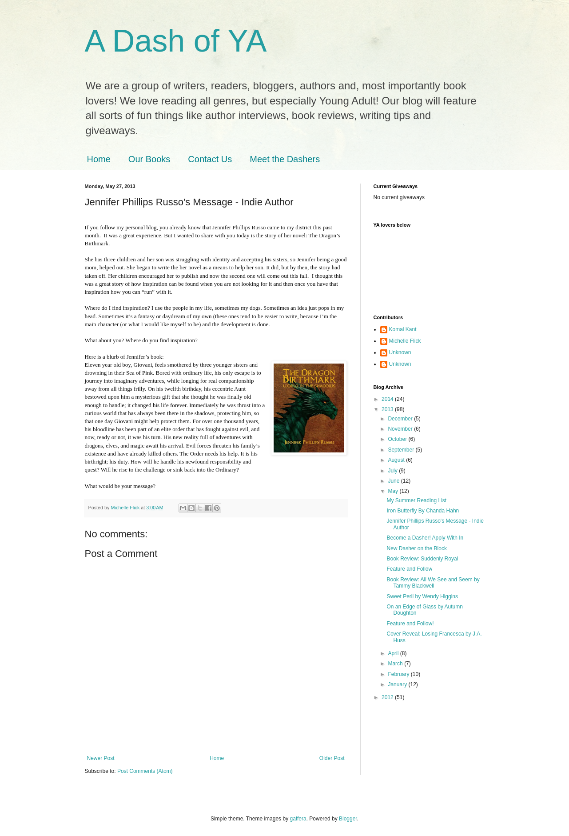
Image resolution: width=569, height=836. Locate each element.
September (401, 450)
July (393, 471)
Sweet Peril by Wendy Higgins (422, 596)
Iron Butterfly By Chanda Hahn (422, 511)
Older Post (332, 758)
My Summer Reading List (416, 500)
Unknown (400, 352)
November (401, 429)
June (394, 481)
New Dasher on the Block (416, 548)
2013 (388, 409)
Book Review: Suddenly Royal (422, 559)
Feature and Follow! (410, 623)
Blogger (348, 819)
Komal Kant (403, 329)
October (398, 439)
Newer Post (101, 758)
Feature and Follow (409, 569)
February (399, 674)
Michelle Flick (405, 341)
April (394, 653)
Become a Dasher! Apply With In (424, 538)
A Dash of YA (176, 41)
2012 (388, 697)
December (401, 419)
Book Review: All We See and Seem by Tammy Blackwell (432, 582)
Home (99, 159)
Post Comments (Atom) (145, 771)
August (397, 460)
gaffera (298, 819)
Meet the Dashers (285, 159)
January (398, 684)
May (393, 491)
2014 (388, 399)
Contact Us (210, 159)
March (396, 663)
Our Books (149, 159)
